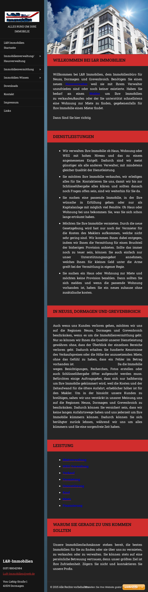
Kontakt (9, 94)
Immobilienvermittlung (19, 69)
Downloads (11, 86)
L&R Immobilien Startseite (14, 45)
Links (7, 110)
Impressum (11, 102)
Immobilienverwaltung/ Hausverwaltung (19, 58)
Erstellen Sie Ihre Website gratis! (103, 587)
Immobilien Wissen (16, 77)
